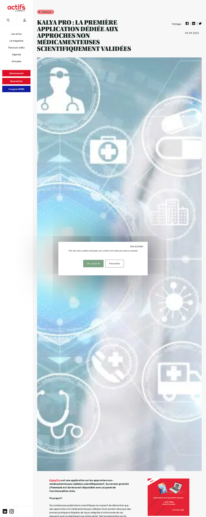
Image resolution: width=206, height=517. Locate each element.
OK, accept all (93, 263)
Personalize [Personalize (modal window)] (114, 263)
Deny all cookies (136, 246)
